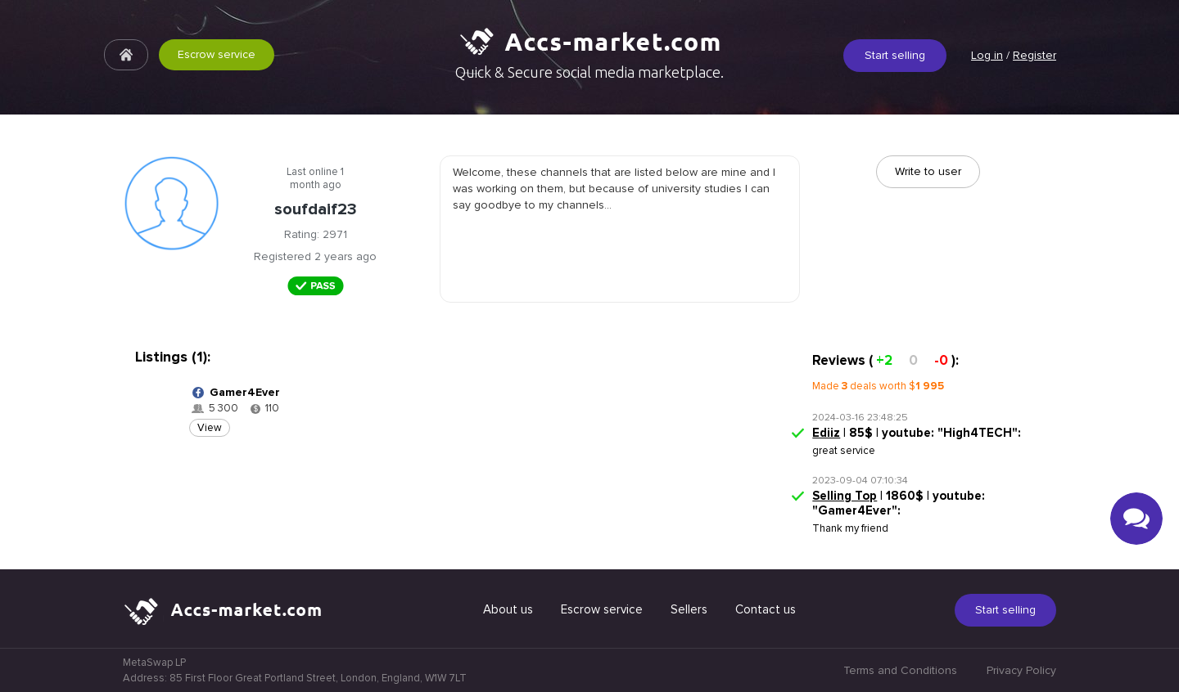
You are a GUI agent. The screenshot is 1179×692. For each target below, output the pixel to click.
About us (508, 609)
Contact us (765, 609)
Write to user (928, 171)
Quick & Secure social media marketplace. (589, 72)
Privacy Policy (1021, 670)
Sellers (689, 609)
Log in (987, 55)
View (209, 427)
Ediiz (826, 432)
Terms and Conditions (900, 670)
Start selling (895, 55)
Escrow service (216, 54)
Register (1034, 55)
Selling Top (844, 495)
